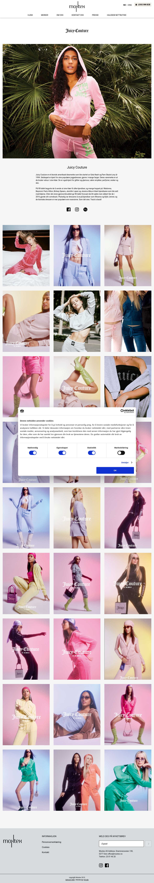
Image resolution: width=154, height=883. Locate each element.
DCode (86, 880)
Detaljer (125, 462)
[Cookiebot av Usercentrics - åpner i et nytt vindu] (122, 411)
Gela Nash (94, 175)
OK (115, 470)
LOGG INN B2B (143, 5)
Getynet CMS (70, 880)
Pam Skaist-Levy (108, 175)
